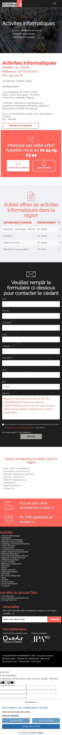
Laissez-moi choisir (31, 726)
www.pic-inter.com (9, 600)
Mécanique (5, 566)
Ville (4, 370)
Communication (7, 548)
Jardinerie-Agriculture (10, 560)
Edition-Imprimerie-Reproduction (14, 552)
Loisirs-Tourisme (8, 562)
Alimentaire (6, 538)
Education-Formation (9, 554)
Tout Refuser (16, 720)
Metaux (4, 568)
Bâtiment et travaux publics (12, 542)
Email (4, 334)
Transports (5, 586)
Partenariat (5, 574)
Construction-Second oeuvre (12, 550)
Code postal (7, 358)
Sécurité (4, 580)
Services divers (7, 582)
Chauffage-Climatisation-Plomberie (15, 544)
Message (6, 393)
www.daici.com (7, 596)
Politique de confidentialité (28, 659)
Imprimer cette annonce (20, 126)
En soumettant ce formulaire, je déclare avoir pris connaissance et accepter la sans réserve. (30, 425)
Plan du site (45, 659)
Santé (3, 578)
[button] (31, 436)
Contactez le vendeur (18, 165)
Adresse (5, 346)
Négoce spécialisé (8, 570)
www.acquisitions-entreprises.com (15, 598)
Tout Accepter (46, 720)
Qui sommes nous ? (10, 661)
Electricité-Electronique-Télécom (14, 556)
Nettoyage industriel (9, 572)
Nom (4, 299)
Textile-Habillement (9, 584)
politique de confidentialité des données (21, 427)
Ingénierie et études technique (13, 558)
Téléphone (6, 323)
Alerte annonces (44, 165)
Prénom (5, 311)
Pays (4, 382)
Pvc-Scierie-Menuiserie (10, 576)
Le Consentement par (31, 733)
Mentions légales (9, 659)
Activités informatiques (10, 536)
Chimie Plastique (8, 546)
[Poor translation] (10, 683)
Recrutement (24, 661)
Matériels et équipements (11, 564)
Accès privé (36, 661)
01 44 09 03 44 (41, 152)
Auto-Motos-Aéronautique (12, 540)
